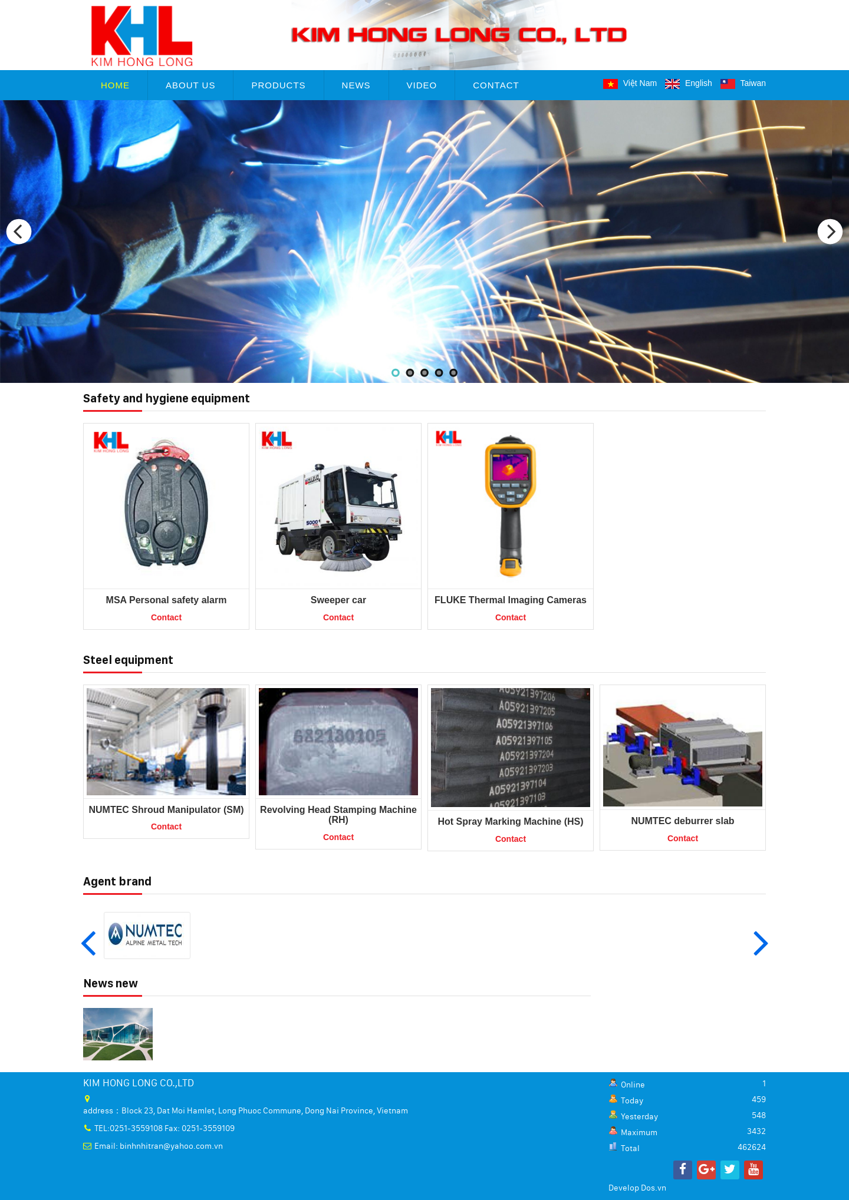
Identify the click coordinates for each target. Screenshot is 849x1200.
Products (278, 85)
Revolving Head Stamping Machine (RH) (338, 815)
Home (115, 85)
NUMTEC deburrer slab (682, 821)
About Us (190, 85)
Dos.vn (653, 1188)
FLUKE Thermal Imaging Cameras (511, 600)
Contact (496, 85)
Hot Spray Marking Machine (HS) (510, 821)
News (356, 85)
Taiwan (743, 83)
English (688, 83)
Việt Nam (630, 83)
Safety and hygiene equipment (166, 398)
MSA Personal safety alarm (166, 600)
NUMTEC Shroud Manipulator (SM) (165, 810)
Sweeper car (338, 600)
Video (422, 85)
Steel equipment (128, 660)
